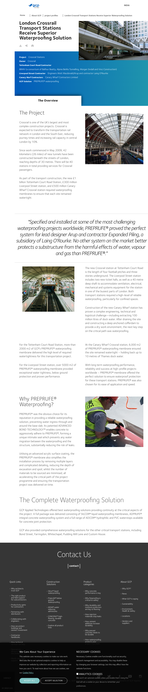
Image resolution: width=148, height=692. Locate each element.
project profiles (51, 16)
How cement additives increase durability (92, 624)
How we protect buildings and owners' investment (19, 628)
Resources (6, 34)
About (4, 46)
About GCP (36, 16)
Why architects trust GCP (17, 590)
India (126, 5)
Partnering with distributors (17, 613)
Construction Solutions (53, 583)
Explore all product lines (55, 627)
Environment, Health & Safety (128, 610)
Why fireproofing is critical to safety (93, 599)
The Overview (48, 100)
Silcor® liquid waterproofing (54, 592)
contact (74, 566)
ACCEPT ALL (29, 681)
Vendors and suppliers (127, 622)
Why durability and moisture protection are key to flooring (93, 608)
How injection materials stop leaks (93, 616)
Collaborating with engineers (18, 620)
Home (22, 16)
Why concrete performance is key (93, 592)
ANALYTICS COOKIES (90, 674)
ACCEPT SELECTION (54, 681)
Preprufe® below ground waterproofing (55, 600)
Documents (6, 22)
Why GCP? (126, 589)
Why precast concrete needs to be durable (92, 633)
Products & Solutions (6, 8)
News (124, 594)
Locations (126, 616)
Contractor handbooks (15, 636)
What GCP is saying (130, 599)
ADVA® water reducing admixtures (53, 610)
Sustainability (127, 604)
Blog (3, 57)
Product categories (89, 583)
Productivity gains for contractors (18, 606)
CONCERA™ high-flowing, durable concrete (55, 619)
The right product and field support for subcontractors (18, 598)
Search (137, 6)
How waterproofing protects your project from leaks (93, 642)
